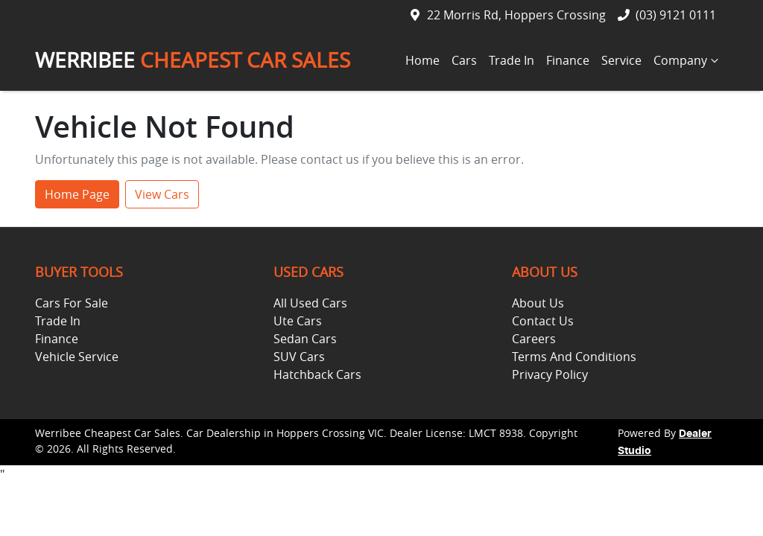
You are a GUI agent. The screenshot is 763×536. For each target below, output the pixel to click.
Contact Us (543, 321)
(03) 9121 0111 (676, 15)
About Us (538, 303)
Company (687, 60)
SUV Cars (299, 356)
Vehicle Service (76, 356)
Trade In (511, 60)
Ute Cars (297, 321)
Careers (534, 339)
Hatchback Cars (317, 374)
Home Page (77, 194)
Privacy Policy (550, 374)
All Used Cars (310, 303)
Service (621, 60)
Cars (464, 60)
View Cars (162, 194)
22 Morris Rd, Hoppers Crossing (516, 15)
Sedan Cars (305, 339)
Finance (567, 60)
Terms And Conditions (574, 356)
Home (422, 60)
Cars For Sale (71, 303)
